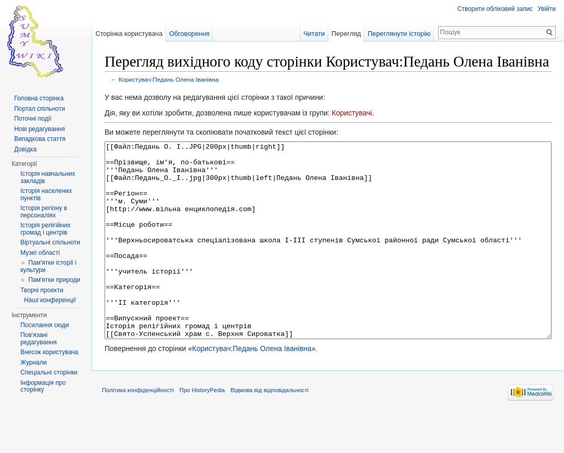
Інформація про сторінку (43, 386)
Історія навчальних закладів (47, 177)
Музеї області (40, 252)
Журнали (33, 362)
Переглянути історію (399, 33)
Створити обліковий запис (495, 8)
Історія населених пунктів (46, 194)
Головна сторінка (38, 98)
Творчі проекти (41, 290)
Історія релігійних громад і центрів (45, 229)
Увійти (546, 8)
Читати (314, 33)
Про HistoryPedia (202, 429)
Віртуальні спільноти (50, 242)
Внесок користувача (49, 352)
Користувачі (352, 113)
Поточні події (33, 118)
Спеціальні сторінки (49, 372)
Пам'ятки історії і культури (48, 266)
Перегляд (346, 33)
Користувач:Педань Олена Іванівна (169, 79)
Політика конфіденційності (138, 429)
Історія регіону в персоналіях (43, 211)
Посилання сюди (44, 325)
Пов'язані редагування (38, 338)
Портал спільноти (39, 108)
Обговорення (189, 33)
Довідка (25, 149)
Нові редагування (39, 129)
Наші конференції (49, 300)
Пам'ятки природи (54, 279)
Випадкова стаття (39, 139)
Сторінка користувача (128, 33)
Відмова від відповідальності (269, 429)
